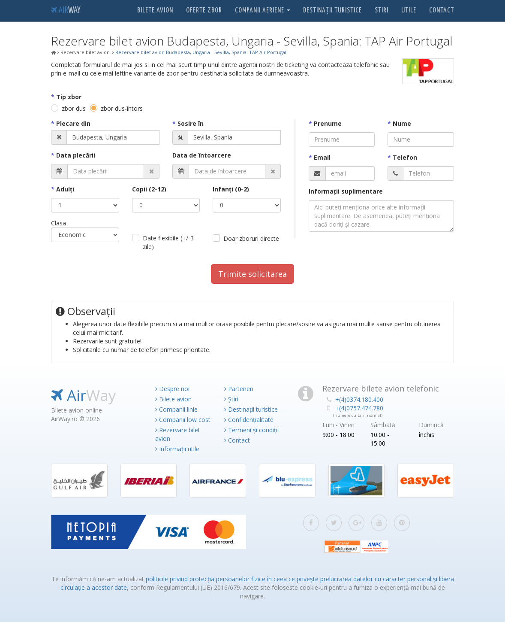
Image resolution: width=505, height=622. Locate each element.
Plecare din (73, 123)
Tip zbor (68, 97)
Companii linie (176, 409)
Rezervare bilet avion (177, 434)
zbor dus (74, 108)
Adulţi (65, 189)
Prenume (328, 123)
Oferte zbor (204, 10)
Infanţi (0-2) (231, 189)
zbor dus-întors (122, 108)
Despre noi (172, 389)
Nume (402, 123)
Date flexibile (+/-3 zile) (168, 242)
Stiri (381, 10)
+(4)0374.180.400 (359, 399)
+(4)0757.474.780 (359, 408)
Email (322, 157)
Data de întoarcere (201, 155)
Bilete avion (155, 10)
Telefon (405, 157)
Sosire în (190, 123)
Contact (441, 10)
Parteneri (238, 389)
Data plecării (75, 155)
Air (66, 10)
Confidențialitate (249, 420)
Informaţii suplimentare (346, 191)
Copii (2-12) (149, 189)
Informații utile (177, 449)
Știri (231, 399)
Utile (408, 10)
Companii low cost (182, 420)
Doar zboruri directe (251, 238)
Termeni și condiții (251, 430)
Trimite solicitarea (252, 274)
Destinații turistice (332, 10)
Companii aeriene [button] (262, 10)
